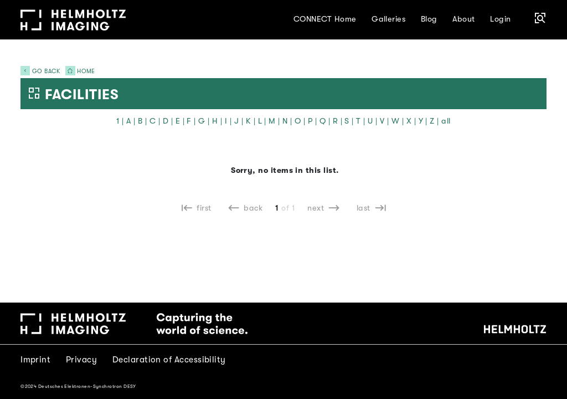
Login (500, 19)
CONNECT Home (325, 19)
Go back (40, 71)
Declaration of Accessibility (169, 360)
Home (78, 71)
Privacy (81, 360)
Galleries (388, 19)
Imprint (35, 360)
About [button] (463, 19)
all (445, 121)
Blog (429, 19)
